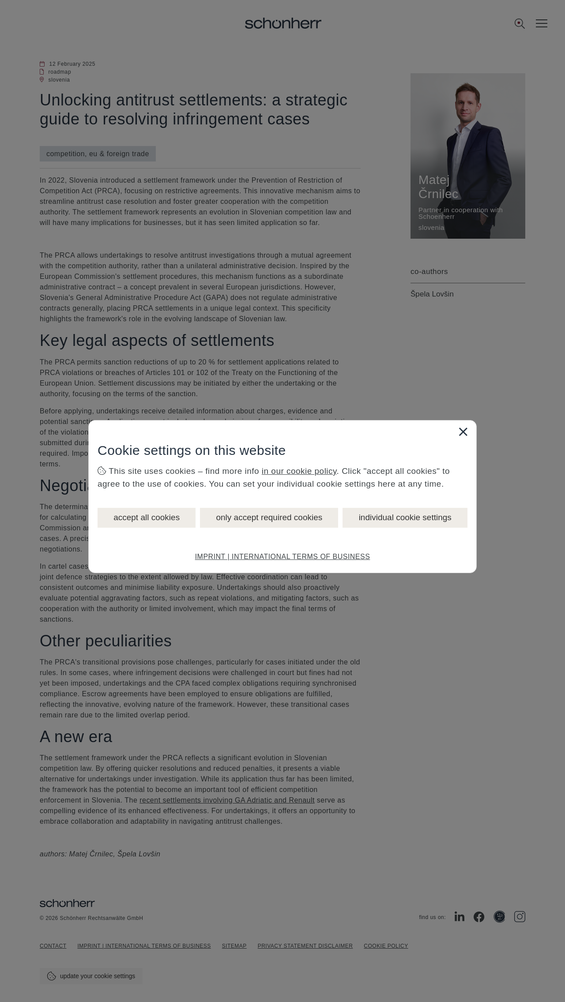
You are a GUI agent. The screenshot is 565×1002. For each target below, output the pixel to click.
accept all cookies (146, 517)
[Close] (463, 431)
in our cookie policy (299, 471)
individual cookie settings (405, 517)
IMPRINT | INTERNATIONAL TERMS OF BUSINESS (282, 556)
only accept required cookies (269, 517)
